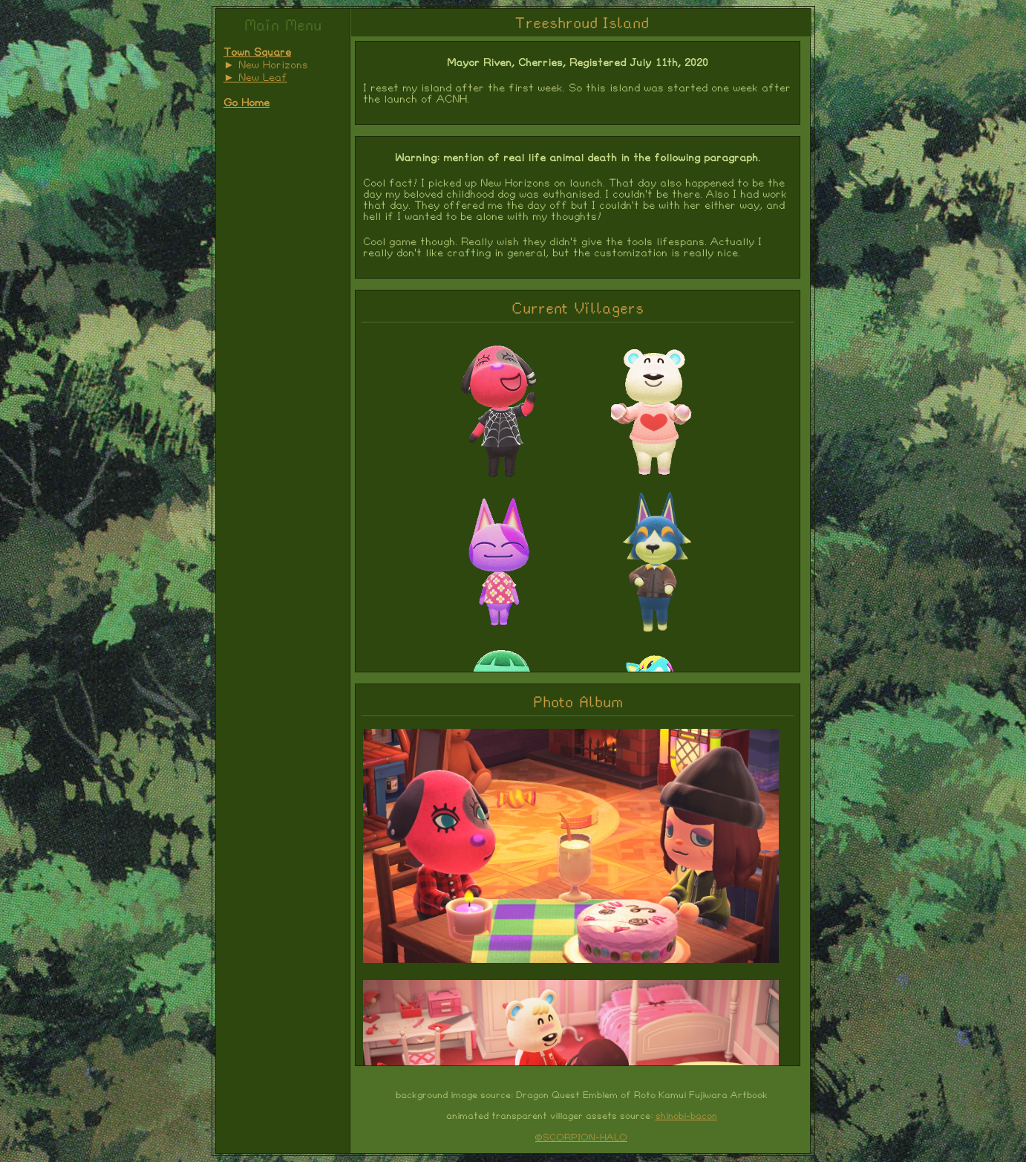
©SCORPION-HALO (581, 1138)
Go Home (246, 103)
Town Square (257, 53)
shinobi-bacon (686, 1116)
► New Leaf (255, 78)
